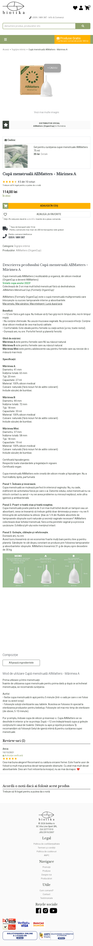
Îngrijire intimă (19, 49)
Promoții (46, 867)
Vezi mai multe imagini (46, 112)
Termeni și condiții (46, 848)
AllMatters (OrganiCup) (28, 250)
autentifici (31, 219)
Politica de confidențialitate (46, 844)
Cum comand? (46, 890)
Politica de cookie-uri (47, 851)
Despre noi (46, 875)
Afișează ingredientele (21, 662)
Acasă (6, 49)
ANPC (46, 855)
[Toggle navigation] (5, 39)
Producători (46, 878)
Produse (46, 871)
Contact (46, 894)
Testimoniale (46, 898)
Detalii (44, 154)
